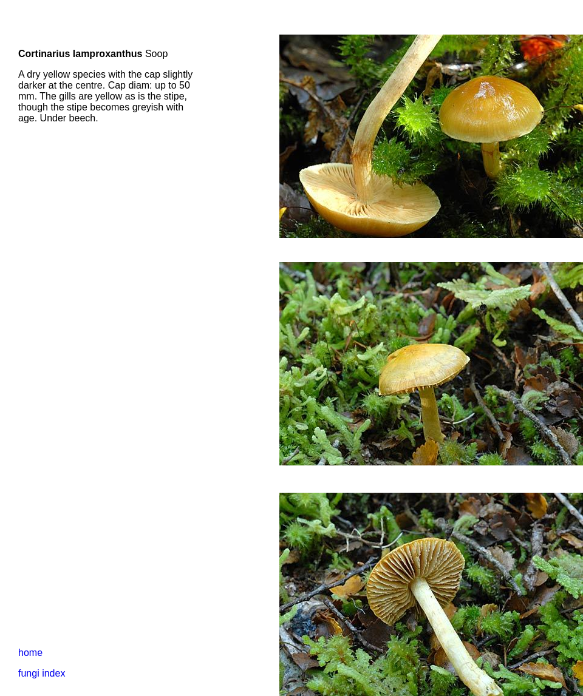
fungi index (41, 673)
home (30, 652)
